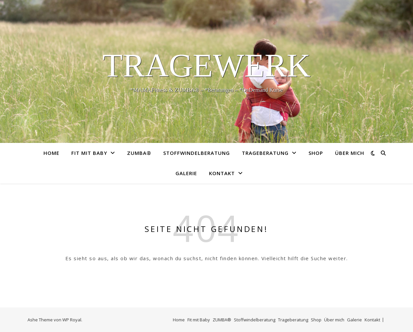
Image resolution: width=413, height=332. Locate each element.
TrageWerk (207, 65)
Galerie (186, 173)
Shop (316, 153)
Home (51, 153)
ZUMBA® (139, 153)
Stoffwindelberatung (196, 153)
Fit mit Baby (89, 153)
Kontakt (222, 173)
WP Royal (71, 320)
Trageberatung (265, 153)
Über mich (349, 153)
